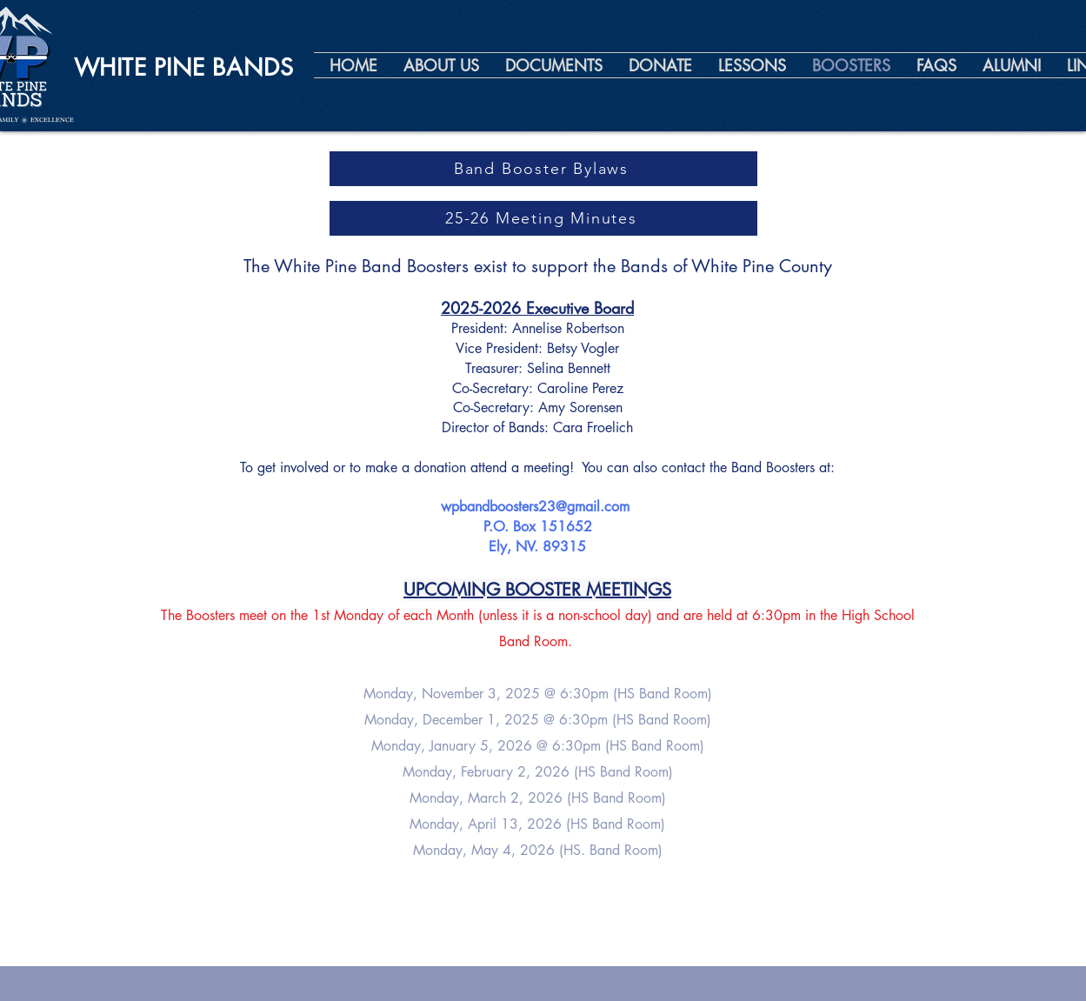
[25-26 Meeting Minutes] (543, 218)
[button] (441, 65)
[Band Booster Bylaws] (543, 168)
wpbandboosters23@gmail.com (535, 506)
